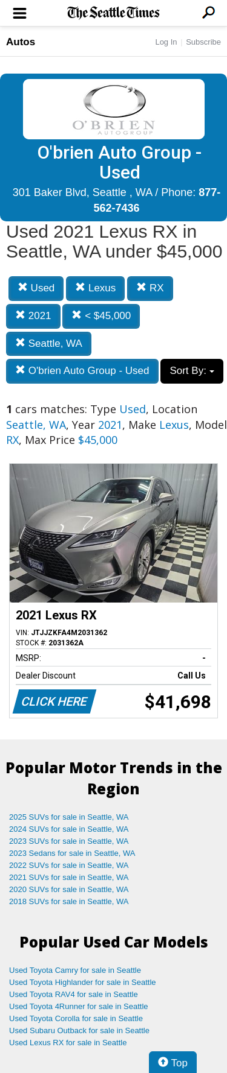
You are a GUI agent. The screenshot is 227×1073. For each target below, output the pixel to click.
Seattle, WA (48, 343)
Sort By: (191, 370)
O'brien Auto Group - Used (82, 370)
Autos (20, 42)
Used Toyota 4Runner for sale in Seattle (78, 1006)
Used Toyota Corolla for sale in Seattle (76, 1018)
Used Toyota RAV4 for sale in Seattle (73, 994)
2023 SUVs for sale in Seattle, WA (69, 841)
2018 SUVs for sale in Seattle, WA (69, 901)
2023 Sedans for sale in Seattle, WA (72, 853)
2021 (33, 315)
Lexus (95, 288)
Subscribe (203, 41)
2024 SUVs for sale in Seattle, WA (69, 829)
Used (36, 288)
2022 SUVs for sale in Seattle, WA (69, 865)
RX (149, 288)
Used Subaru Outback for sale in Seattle (79, 1030)
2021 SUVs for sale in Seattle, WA (69, 877)
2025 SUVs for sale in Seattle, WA (69, 816)
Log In (166, 41)
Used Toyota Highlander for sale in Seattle (82, 982)
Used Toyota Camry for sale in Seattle (75, 970)
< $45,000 (101, 315)
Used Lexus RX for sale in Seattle (68, 1042)
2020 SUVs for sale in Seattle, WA (69, 889)
